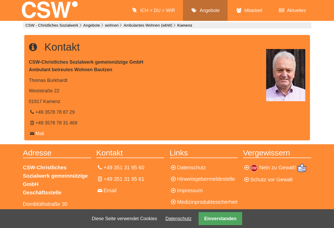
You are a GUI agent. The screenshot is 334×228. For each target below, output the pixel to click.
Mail (39, 133)
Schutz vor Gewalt (271, 179)
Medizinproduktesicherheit (207, 202)
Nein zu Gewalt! (278, 167)
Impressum (190, 190)
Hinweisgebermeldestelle (206, 179)
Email (110, 190)
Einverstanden (220, 218)
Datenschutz (178, 218)
